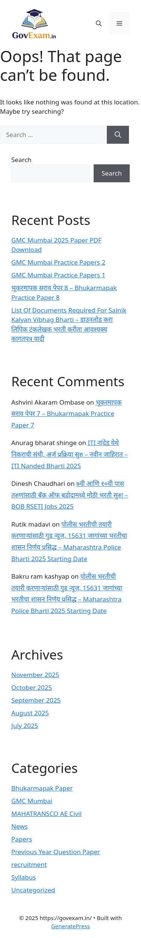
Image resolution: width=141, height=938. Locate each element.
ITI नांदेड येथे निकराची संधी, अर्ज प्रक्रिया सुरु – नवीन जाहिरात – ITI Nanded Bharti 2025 (69, 454)
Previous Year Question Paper (55, 851)
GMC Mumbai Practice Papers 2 (58, 262)
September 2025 (36, 700)
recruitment (29, 864)
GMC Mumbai (31, 801)
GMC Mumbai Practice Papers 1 (58, 275)
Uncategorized (33, 890)
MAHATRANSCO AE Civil (46, 813)
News (19, 826)
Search (21, 159)
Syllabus (23, 877)
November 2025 (35, 674)
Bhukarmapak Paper (42, 788)
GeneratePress (70, 926)
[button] (98, 23)
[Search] (118, 135)
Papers (21, 839)
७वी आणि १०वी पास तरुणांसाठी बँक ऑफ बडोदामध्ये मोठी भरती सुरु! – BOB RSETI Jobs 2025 (69, 495)
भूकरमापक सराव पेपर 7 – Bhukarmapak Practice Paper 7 (66, 413)
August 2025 (30, 713)
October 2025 (31, 687)
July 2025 (24, 725)
